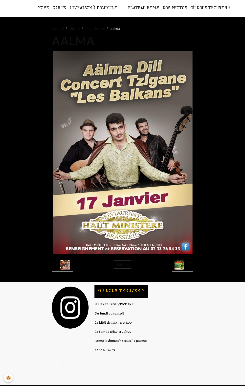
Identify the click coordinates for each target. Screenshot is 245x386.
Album (74, 28)
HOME (43, 8)
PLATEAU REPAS (143, 8)
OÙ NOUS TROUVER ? (210, 8)
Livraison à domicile (93, 8)
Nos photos (95, 28)
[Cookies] (8, 377)
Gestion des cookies (122, 380)
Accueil (58, 28)
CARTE (59, 8)
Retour (122, 264)
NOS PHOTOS (175, 8)
